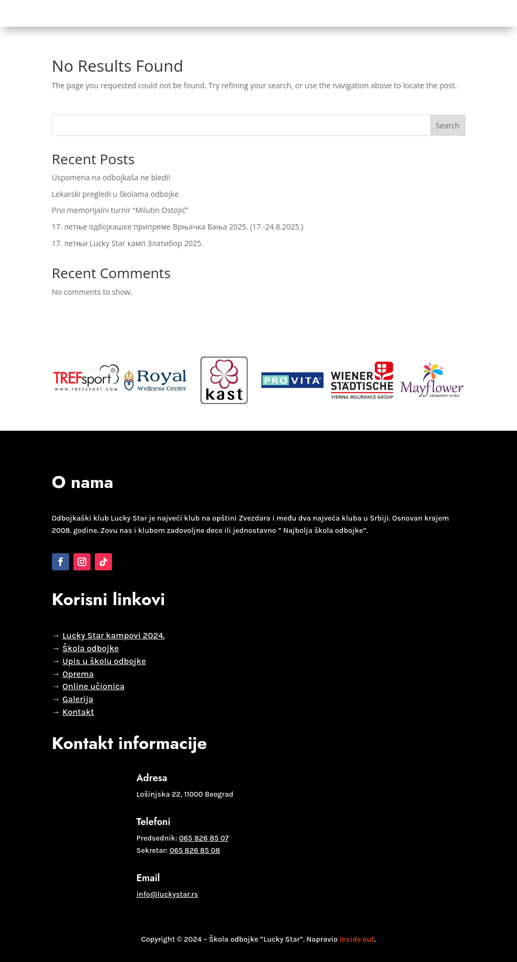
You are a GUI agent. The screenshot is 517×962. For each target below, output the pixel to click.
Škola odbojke (100, 13)
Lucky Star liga (217, 13)
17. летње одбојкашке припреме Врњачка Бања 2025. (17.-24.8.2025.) (178, 227)
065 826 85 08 (194, 850)
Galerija (293, 13)
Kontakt (370, 13)
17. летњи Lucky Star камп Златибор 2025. (128, 243)
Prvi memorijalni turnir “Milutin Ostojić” (120, 210)
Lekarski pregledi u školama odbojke (115, 194)
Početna (45, 13)
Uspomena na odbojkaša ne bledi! (111, 177)
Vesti (260, 13)
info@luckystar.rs (167, 894)
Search (447, 125)
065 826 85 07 (203, 838)
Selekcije (160, 13)
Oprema (331, 13)
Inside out (357, 939)
